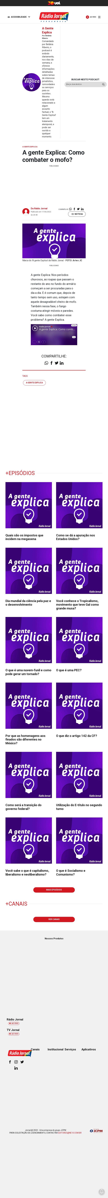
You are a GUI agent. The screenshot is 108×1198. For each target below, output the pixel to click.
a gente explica (34, 383)
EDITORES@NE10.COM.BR (70, 1133)
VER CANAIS (54, 919)
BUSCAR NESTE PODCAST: (85, 79)
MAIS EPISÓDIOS (54, 890)
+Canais (16, 904)
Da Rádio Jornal (39, 208)
